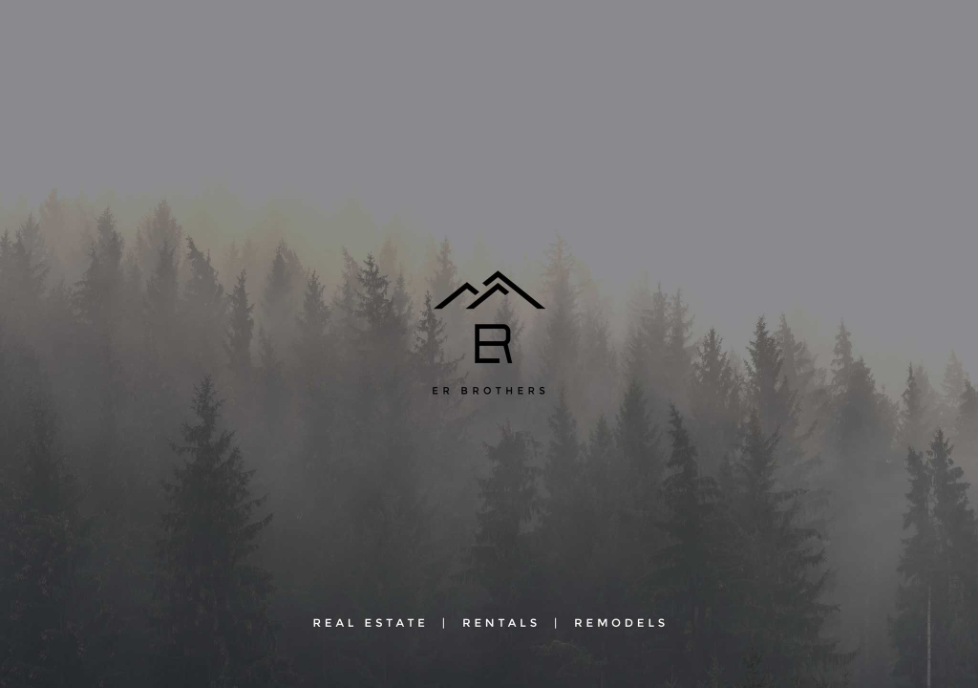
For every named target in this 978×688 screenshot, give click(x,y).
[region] (489, 344)
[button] (489, 344)
